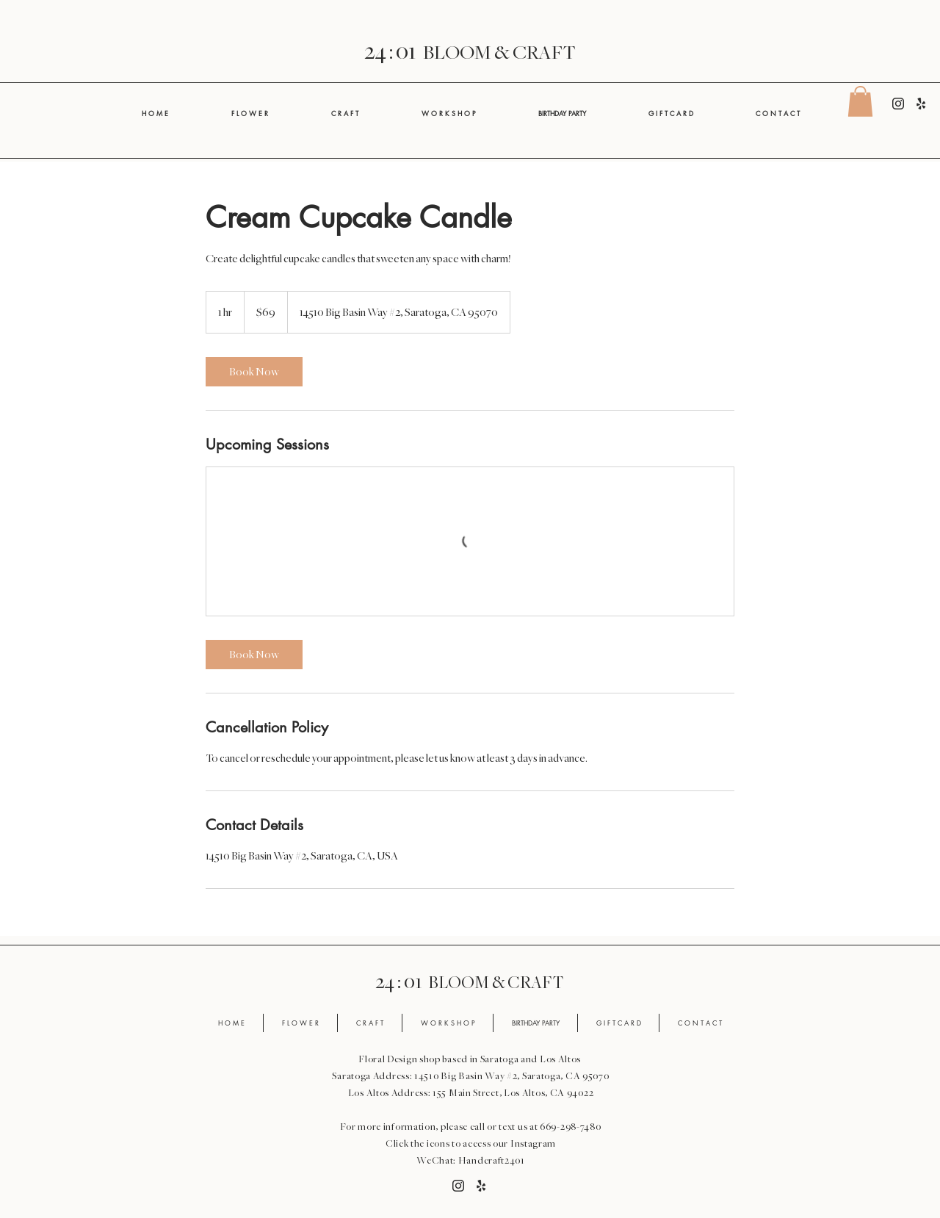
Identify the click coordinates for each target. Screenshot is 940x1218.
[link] (254, 371)
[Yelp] (921, 103)
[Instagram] (898, 103)
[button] (860, 101)
